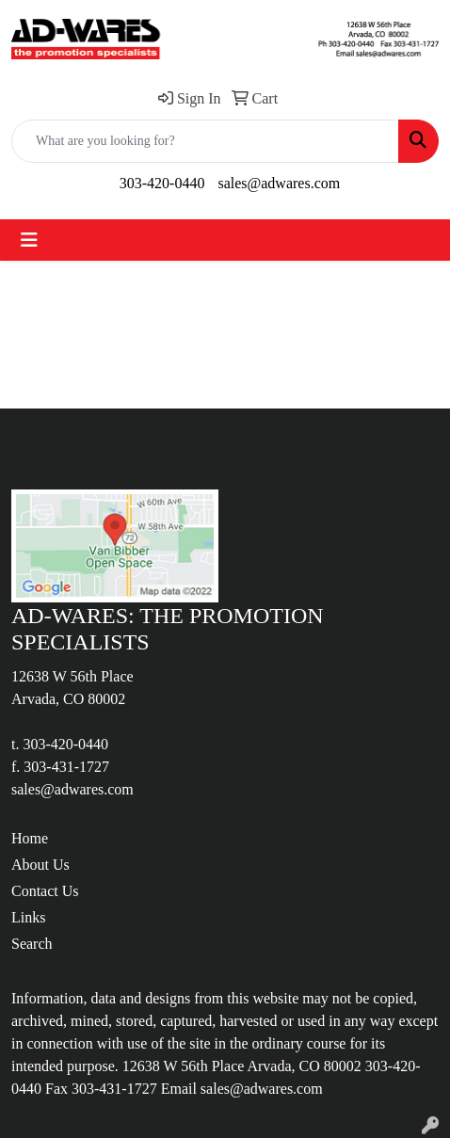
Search (32, 944)
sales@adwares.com (278, 183)
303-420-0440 (162, 183)
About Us (40, 865)
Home (29, 838)
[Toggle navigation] (29, 240)
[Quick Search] (205, 141)
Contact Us (45, 891)
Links (28, 917)
